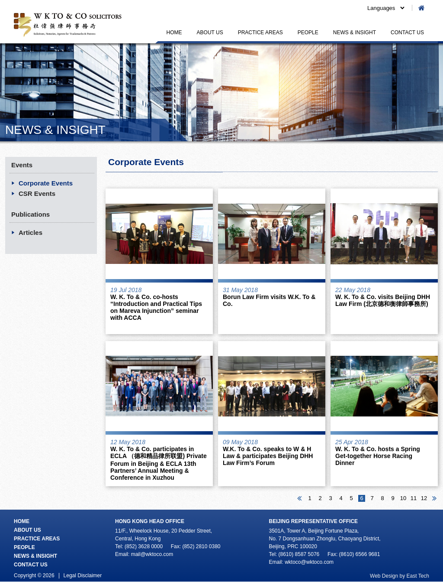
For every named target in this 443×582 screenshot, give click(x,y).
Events (21, 165)
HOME (174, 32)
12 (424, 498)
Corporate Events (46, 183)
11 (414, 498)
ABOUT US (210, 32)
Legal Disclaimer (83, 575)
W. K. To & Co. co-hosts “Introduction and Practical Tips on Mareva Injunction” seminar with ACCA (156, 307)
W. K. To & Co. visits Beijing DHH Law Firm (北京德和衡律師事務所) (382, 300)
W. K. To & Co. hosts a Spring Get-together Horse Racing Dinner (377, 455)
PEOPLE (308, 32)
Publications (30, 214)
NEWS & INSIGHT (354, 32)
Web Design (384, 576)
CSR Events (37, 193)
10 (403, 498)
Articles (30, 232)
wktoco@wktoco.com (309, 562)
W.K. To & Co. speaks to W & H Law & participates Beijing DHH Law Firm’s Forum (268, 455)
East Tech (418, 576)
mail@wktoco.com (152, 554)
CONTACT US (407, 32)
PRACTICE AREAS (260, 32)
